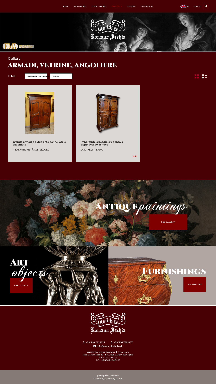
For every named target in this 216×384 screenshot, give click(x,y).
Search (201, 6)
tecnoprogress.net (114, 378)
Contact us (147, 6)
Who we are (80, 6)
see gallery (169, 222)
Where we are (99, 6)
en (184, 6)
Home (66, 6)
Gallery (117, 6)
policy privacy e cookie (108, 375)
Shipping (131, 6)
